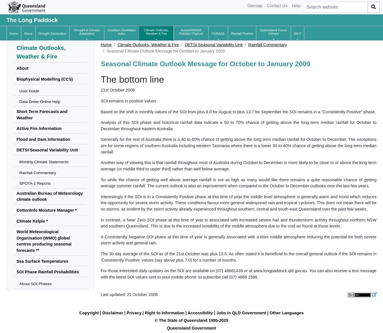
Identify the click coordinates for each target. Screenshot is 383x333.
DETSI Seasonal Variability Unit (213, 44)
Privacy (134, 313)
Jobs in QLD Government (241, 313)
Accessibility (200, 313)
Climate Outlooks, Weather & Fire (148, 44)
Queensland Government (191, 328)
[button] (28, 34)
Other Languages (287, 313)
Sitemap (254, 5)
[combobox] (335, 7)
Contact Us (277, 5)
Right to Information (164, 313)
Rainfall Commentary (267, 44)
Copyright (89, 313)
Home (106, 44)
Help (296, 5)
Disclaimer (112, 313)
